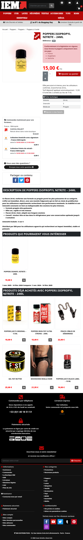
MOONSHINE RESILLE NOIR (41, 379)
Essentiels (22, 18)
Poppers (7, 13)
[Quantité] (50, 74)
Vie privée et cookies (52, 509)
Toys (68, 13)
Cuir (16, 13)
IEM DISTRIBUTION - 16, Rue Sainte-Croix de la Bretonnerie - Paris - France (42, 533)
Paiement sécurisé (9, 509)
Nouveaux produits (51, 472)
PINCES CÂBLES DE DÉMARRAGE (68, 332)
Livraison (6, 480)
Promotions (48, 470)
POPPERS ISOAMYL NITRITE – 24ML (15, 272)
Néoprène (35, 13)
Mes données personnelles (12, 520)
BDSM (76, 13)
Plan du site (7, 488)
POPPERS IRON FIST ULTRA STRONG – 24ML (41, 332)
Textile (45, 13)
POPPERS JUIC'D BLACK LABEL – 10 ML (68, 380)
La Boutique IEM (8, 475)
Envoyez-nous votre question (21, 167)
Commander (7, 472)
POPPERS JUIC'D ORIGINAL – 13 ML (15, 332)
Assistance (6, 470)
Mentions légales (9, 483)
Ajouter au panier (68, 73)
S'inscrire (76, 461)
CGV (4, 485)
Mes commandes (8, 525)
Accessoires (56, 13)
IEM (4, 477)
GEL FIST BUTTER (15, 379)
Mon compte (7, 518)
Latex (25, 13)
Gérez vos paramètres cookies (55, 511)
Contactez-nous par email (12, 497)
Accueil (5, 29)
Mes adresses (7, 523)
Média (61, 18)
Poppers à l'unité (33, 29)
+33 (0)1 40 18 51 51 (20, 411)
